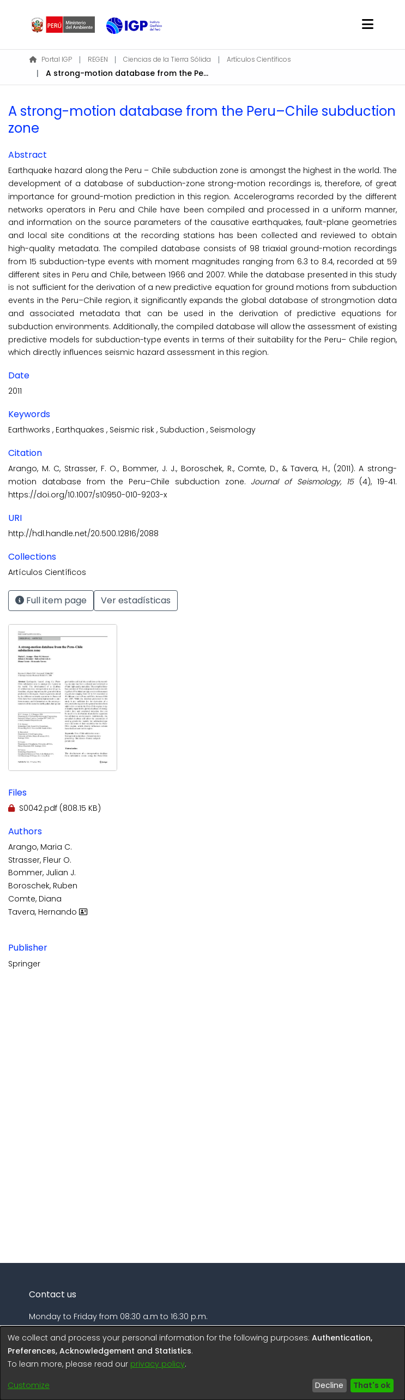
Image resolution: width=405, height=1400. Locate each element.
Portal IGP (50, 59)
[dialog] (202, 1363)
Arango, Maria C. (40, 846)
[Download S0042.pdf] (54, 808)
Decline (329, 1385)
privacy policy (157, 1364)
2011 (15, 390)
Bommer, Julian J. (42, 872)
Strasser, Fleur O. (39, 860)
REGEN (98, 59)
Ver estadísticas (136, 600)
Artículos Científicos (259, 59)
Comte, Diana (35, 898)
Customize (29, 1385)
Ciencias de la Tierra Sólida (167, 59)
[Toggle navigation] (367, 24)
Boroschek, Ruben (42, 885)
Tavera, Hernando (49, 911)
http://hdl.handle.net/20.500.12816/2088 (83, 533)
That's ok (371, 1385)
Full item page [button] (51, 600)
